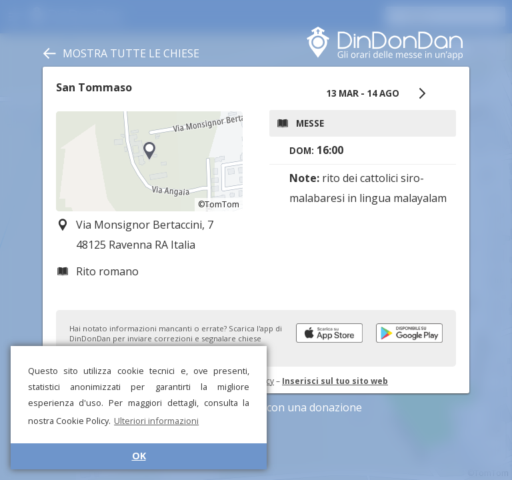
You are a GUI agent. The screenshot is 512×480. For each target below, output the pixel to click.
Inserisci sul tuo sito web (335, 381)
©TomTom (218, 204)
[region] (149, 161)
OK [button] (139, 455)
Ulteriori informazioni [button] (156, 421)
